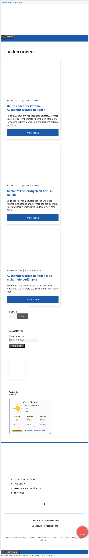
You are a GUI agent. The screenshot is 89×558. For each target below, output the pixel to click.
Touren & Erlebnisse (26, 479)
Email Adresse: (16, 336)
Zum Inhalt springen (11, 2)
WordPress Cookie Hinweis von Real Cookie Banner (27, 555)
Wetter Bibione (30, 402)
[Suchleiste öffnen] (3, 40)
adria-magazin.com (33, 270)
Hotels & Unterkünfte (27, 488)
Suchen (13, 311)
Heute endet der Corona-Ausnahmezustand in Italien (26, 108)
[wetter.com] (17, 431)
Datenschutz (51, 526)
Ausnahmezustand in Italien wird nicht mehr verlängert (29, 277)
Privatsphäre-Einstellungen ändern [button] (20, 537)
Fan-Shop (19, 483)
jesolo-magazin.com (31, 100)
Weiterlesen (33, 132)
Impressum (36, 526)
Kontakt (19, 493)
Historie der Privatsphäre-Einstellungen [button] (53, 537)
